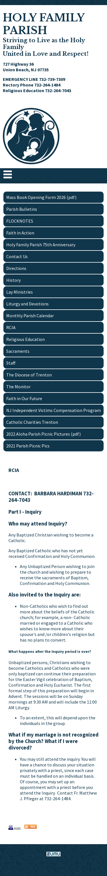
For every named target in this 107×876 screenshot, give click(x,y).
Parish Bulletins (21, 209)
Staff (10, 363)
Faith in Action (20, 233)
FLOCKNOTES (19, 221)
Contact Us (17, 256)
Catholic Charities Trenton (32, 422)
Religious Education (25, 339)
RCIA (11, 327)
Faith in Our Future (24, 398)
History (13, 280)
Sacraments (17, 351)
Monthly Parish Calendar (30, 315)
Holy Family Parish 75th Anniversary (40, 244)
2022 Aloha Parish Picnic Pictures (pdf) (43, 434)
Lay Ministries (19, 292)
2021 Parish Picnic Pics (28, 446)
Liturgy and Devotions (27, 304)
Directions (16, 268)
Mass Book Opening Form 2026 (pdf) (41, 197)
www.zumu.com (53, 863)
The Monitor (18, 386)
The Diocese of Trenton (29, 375)
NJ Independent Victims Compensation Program (53, 410)
